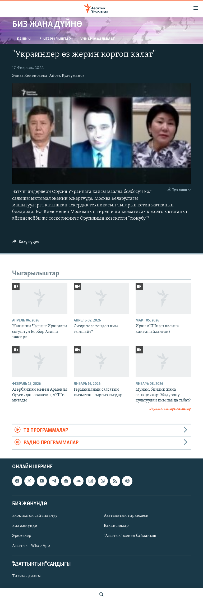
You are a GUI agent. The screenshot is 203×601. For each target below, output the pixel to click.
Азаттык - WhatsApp (31, 546)
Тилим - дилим (26, 576)
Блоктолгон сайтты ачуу (34, 516)
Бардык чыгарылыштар (170, 409)
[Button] (25, 243)
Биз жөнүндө (24, 526)
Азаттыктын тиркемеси (126, 516)
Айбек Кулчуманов (67, 76)
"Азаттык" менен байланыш (130, 536)
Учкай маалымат (97, 39)
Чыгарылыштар (55, 39)
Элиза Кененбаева (29, 76)
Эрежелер (21, 536)
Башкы (24, 39)
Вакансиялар (116, 526)
